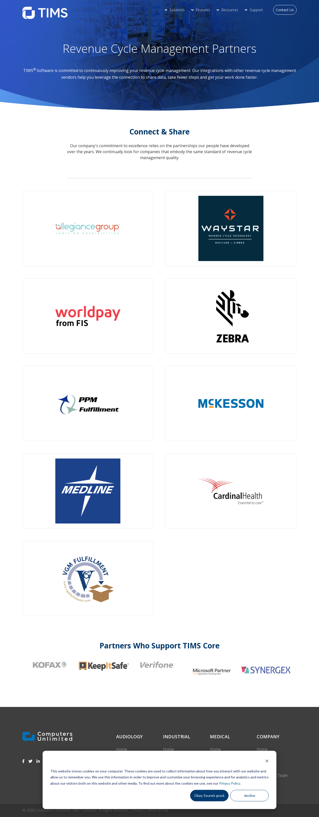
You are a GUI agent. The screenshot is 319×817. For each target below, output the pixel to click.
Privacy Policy (229, 783)
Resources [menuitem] (230, 9)
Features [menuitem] (203, 9)
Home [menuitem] (121, 749)
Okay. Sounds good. (209, 795)
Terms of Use (157, 810)
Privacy (138, 810)
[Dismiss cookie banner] (267, 761)
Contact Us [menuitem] (285, 9)
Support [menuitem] (256, 9)
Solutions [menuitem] (177, 9)
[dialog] (159, 780)
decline (249, 795)
